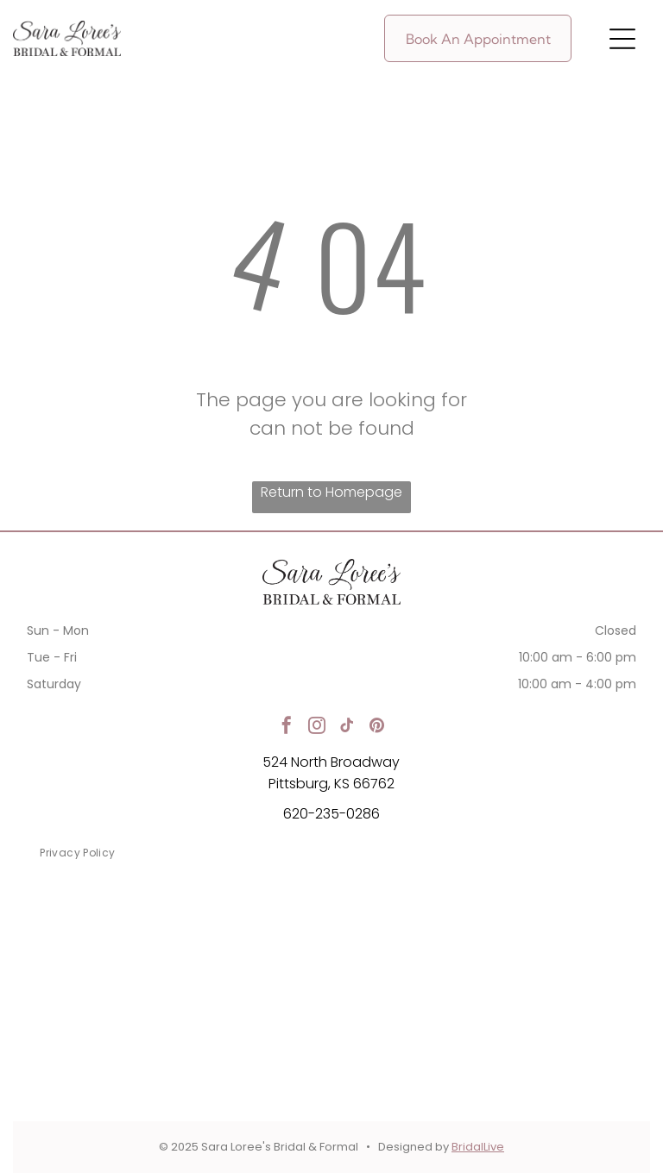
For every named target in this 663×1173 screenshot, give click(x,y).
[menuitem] (77, 853)
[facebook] (287, 727)
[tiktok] (347, 727)
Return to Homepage (331, 492)
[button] (622, 39)
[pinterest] (377, 727)
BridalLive (477, 1146)
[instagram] (317, 727)
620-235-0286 (331, 814)
